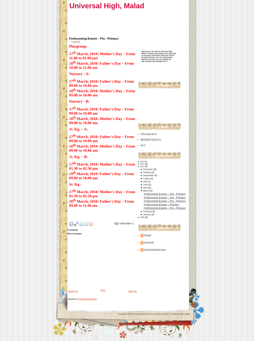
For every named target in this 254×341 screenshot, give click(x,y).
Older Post (132, 291)
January (147, 214)
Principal (147, 235)
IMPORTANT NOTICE (150, 140)
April (145, 187)
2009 (142, 217)
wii (142, 145)
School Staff (149, 242)
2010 (142, 167)
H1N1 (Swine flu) (148, 134)
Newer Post (73, 291)
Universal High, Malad (106, 6)
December (148, 169)
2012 (142, 162)
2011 (142, 164)
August (147, 178)
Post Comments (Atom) (87, 299)
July (145, 181)
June (145, 184)
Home (102, 290)
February (147, 211)
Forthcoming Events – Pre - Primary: (94, 38)
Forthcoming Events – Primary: (161, 204)
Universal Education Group (155, 250)
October (147, 172)
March (146, 191)
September (148, 175)
